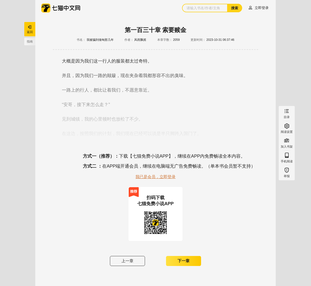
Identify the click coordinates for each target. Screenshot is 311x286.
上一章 (127, 261)
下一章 (184, 261)
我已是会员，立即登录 (155, 177)
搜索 (234, 8)
